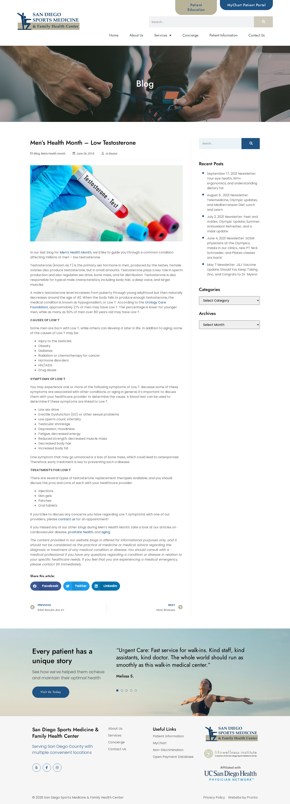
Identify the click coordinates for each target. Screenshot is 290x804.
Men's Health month (53, 153)
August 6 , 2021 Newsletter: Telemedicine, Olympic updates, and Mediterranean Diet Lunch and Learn (232, 202)
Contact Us (257, 35)
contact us (66, 519)
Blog (37, 153)
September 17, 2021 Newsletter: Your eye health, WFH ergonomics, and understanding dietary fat (232, 180)
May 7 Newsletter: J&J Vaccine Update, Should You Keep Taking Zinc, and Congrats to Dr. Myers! (232, 269)
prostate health (80, 532)
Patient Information (223, 35)
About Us (136, 35)
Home (113, 35)
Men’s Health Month (75, 252)
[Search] (263, 21)
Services (162, 35)
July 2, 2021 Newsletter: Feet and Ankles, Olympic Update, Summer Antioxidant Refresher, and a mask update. (233, 224)
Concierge (190, 35)
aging (105, 532)
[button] (45, 586)
